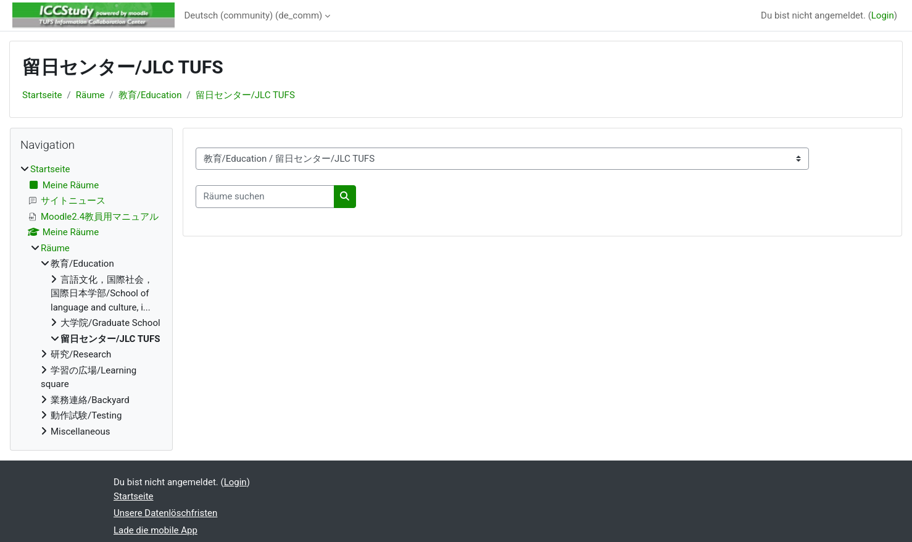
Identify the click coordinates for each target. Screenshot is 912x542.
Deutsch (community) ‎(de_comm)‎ (253, 15)
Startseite (42, 95)
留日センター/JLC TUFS (245, 95)
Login (882, 15)
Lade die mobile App (155, 530)
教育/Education (150, 95)
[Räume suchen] (265, 196)
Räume (90, 95)
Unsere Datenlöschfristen (165, 513)
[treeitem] (91, 300)
